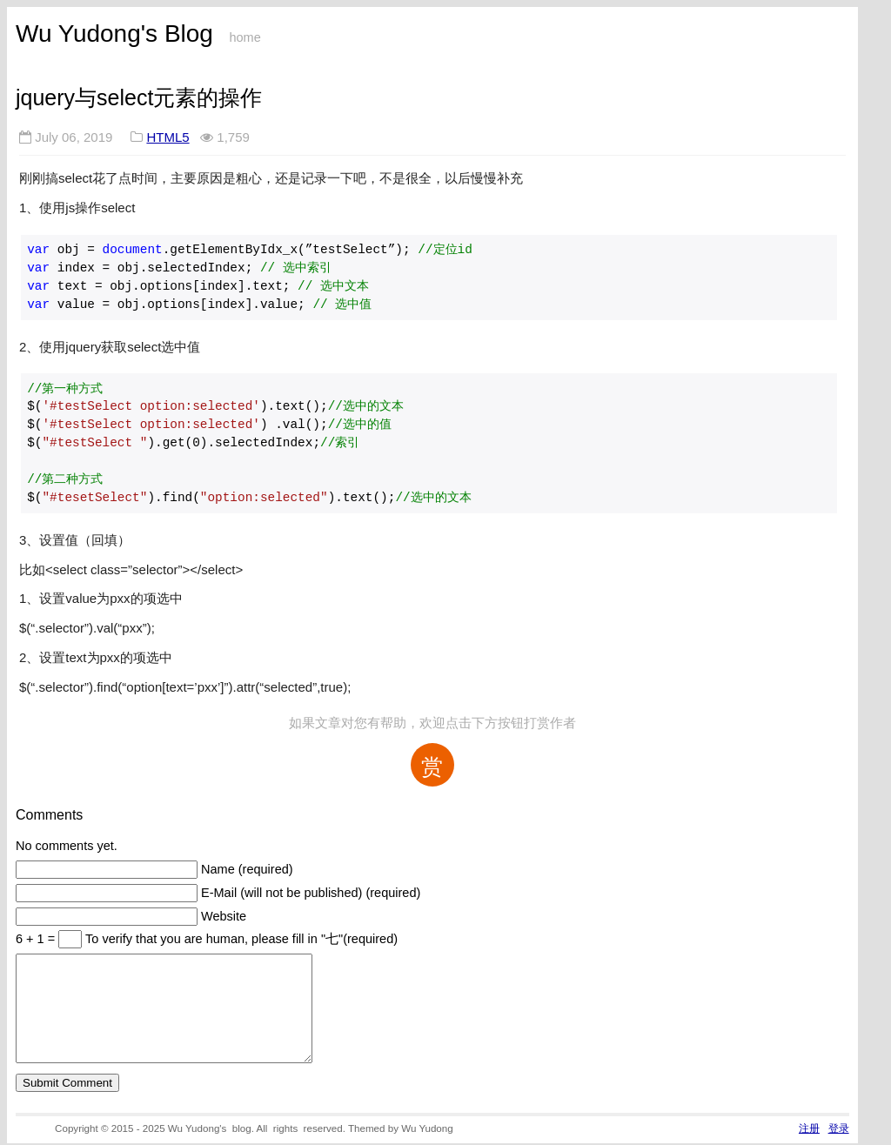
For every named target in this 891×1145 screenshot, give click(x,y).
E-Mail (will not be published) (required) (310, 893)
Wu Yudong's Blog (114, 33)
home (244, 37)
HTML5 (167, 137)
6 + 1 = (37, 939)
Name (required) (247, 869)
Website (223, 916)
